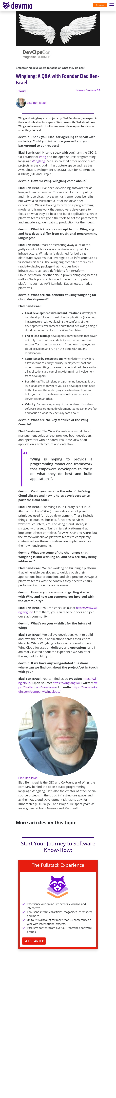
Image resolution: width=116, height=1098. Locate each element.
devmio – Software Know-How (17, 5)
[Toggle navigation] (18, 5)
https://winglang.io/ (66, 683)
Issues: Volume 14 (88, 90)
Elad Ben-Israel (36, 102)
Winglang (38, 161)
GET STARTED (33, 941)
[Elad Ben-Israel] (21, 103)
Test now (100, 5)
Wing (42, 157)
